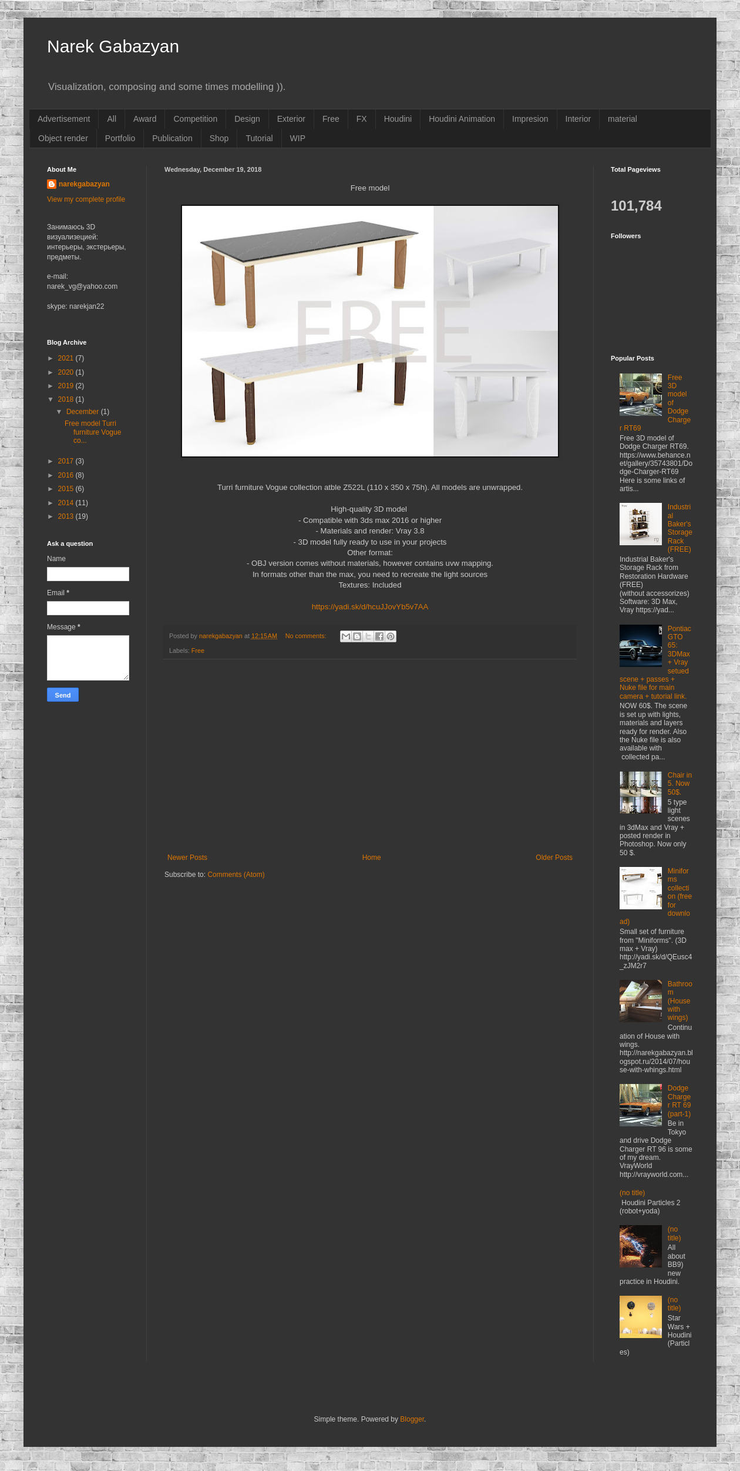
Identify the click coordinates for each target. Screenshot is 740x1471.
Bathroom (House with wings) (680, 1001)
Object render (63, 138)
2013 (67, 516)
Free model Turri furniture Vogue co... (93, 432)
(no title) (632, 1193)
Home (371, 857)
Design (247, 119)
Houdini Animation (462, 119)
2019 (67, 386)
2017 (67, 461)
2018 (67, 399)
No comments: (306, 635)
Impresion (530, 119)
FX (361, 119)
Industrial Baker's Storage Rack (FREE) (680, 528)
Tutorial (259, 138)
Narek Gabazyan (113, 46)
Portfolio (120, 138)
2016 (67, 475)
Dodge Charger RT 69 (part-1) (679, 1101)
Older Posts (554, 857)
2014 (67, 503)
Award (144, 119)
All (111, 119)
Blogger (412, 1419)
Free (330, 119)
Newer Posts (187, 857)
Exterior (291, 119)
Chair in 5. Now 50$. (680, 783)
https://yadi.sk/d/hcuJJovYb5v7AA (370, 606)
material (622, 119)
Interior (578, 119)
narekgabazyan (84, 184)
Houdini (398, 119)
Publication (172, 138)
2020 (67, 372)
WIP (297, 138)
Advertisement (64, 119)
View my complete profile (86, 199)
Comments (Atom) (235, 874)
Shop (219, 138)
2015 (67, 489)
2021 (67, 358)
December (83, 412)
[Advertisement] (370, 756)
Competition (195, 119)
